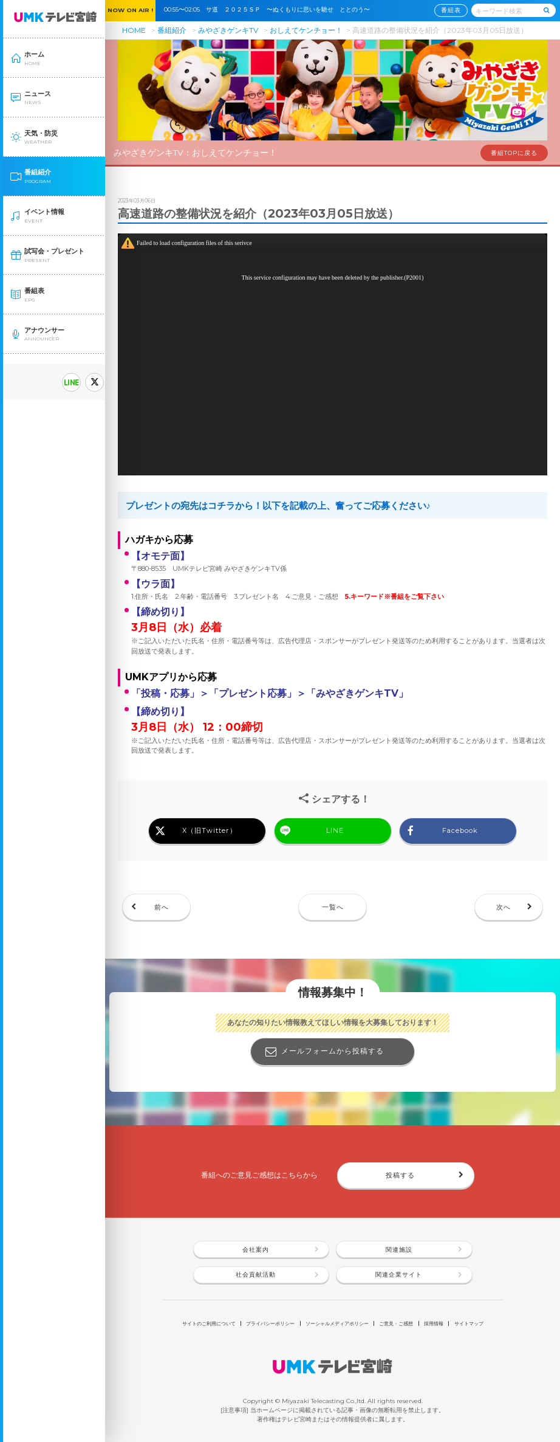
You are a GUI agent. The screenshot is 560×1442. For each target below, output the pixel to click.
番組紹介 (171, 30)
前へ (161, 907)
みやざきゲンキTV (228, 30)
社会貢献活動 (256, 1274)
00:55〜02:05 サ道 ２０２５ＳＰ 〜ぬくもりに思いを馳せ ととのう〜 (270, 9)
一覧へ (333, 907)
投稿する (400, 1175)
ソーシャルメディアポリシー (337, 1323)
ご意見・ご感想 (396, 1323)
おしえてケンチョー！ (306, 30)
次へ (503, 907)
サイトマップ (468, 1323)
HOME (134, 30)
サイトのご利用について (209, 1323)
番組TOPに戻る (514, 153)
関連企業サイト (398, 1274)
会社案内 (255, 1249)
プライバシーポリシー (270, 1323)
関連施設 (399, 1249)
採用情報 (433, 1323)
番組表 (451, 10)
